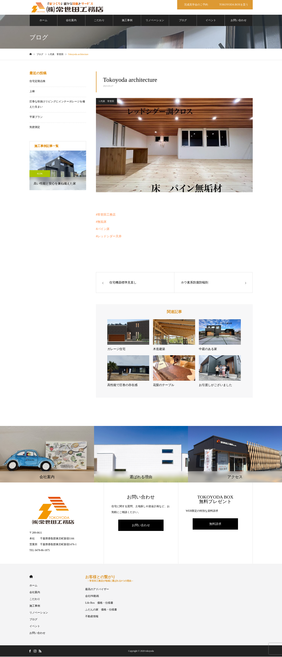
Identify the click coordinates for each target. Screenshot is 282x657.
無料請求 (215, 524)
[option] (57, 171)
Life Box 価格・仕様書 (99, 603)
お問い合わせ (238, 20)
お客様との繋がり (109, 579)
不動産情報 (91, 616)
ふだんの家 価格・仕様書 (101, 610)
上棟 (32, 91)
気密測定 (34, 127)
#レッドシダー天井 (109, 236)
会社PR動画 (92, 596)
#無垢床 (101, 222)
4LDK (40, 174)
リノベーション (155, 20)
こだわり (99, 20)
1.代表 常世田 (106, 101)
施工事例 (127, 20)
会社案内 (71, 20)
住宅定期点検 (37, 81)
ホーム (43, 20)
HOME (31, 577)
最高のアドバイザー (97, 589)
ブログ (183, 20)
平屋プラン (36, 117)
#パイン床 (103, 229)
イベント (211, 20)
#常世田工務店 (106, 215)
